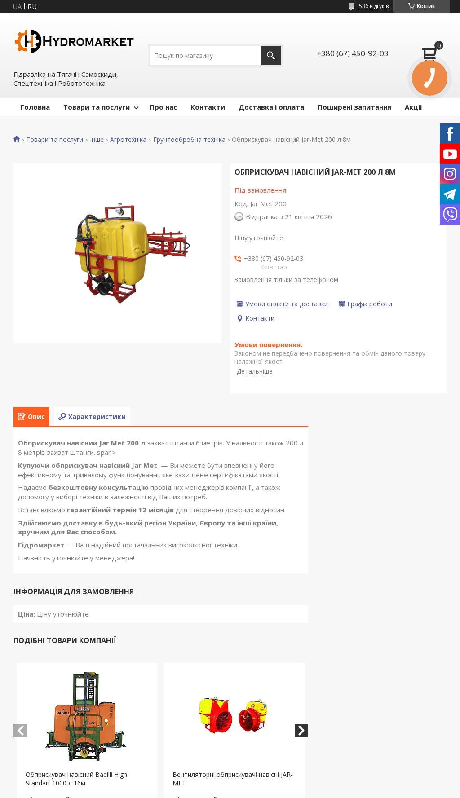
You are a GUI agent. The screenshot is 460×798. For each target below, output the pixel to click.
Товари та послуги (96, 106)
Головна (35, 106)
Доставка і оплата (271, 106)
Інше (97, 140)
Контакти (207, 106)
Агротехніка (128, 140)
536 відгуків (374, 6)
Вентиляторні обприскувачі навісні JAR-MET (232, 778)
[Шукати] (271, 55)
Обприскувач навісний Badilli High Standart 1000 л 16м (76, 778)
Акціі (413, 106)
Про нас (163, 106)
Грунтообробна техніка (189, 140)
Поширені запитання (354, 106)
